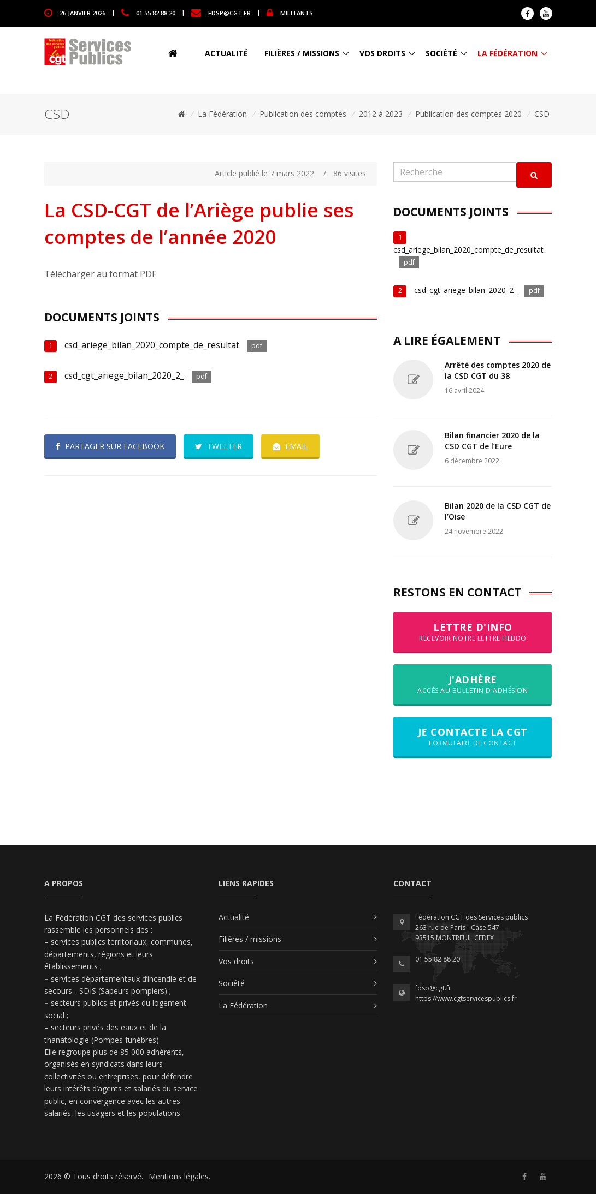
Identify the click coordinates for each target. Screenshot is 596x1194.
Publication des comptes (302, 114)
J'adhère (472, 684)
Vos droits (382, 53)
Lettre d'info (472, 631)
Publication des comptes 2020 (468, 114)
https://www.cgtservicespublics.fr (466, 998)
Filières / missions (301, 53)
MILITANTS (296, 12)
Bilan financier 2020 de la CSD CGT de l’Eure (492, 440)
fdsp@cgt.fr (229, 12)
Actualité (226, 53)
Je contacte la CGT (472, 736)
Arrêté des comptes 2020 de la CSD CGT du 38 (498, 370)
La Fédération (507, 53)
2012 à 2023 (381, 114)
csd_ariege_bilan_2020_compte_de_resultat (151, 345)
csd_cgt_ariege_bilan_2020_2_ (124, 375)
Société (441, 53)
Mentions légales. (179, 1176)
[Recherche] (454, 172)
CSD (542, 114)
